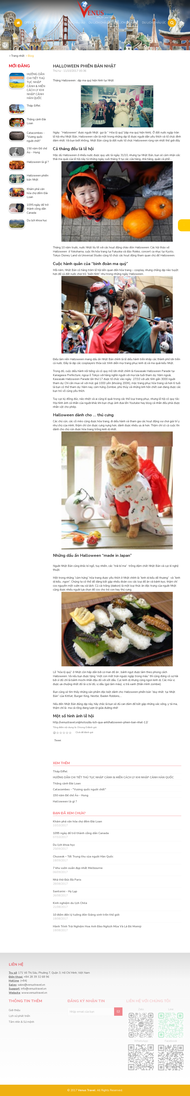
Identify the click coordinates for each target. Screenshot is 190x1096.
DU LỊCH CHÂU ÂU (73, 22)
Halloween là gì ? (38, 162)
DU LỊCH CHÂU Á (100, 22)
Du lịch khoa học (37, 220)
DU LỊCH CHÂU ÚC (154, 22)
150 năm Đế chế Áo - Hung (37, 150)
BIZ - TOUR (50, 22)
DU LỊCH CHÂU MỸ (126, 22)
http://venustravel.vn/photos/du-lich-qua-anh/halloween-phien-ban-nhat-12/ (100, 722)
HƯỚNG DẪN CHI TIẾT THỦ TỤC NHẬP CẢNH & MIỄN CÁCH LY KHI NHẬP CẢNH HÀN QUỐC (36, 86)
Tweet (57, 740)
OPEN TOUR (32, 22)
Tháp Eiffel (33, 106)
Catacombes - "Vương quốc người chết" (36, 137)
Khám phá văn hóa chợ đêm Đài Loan (37, 193)
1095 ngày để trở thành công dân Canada (37, 209)
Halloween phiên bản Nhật (37, 177)
